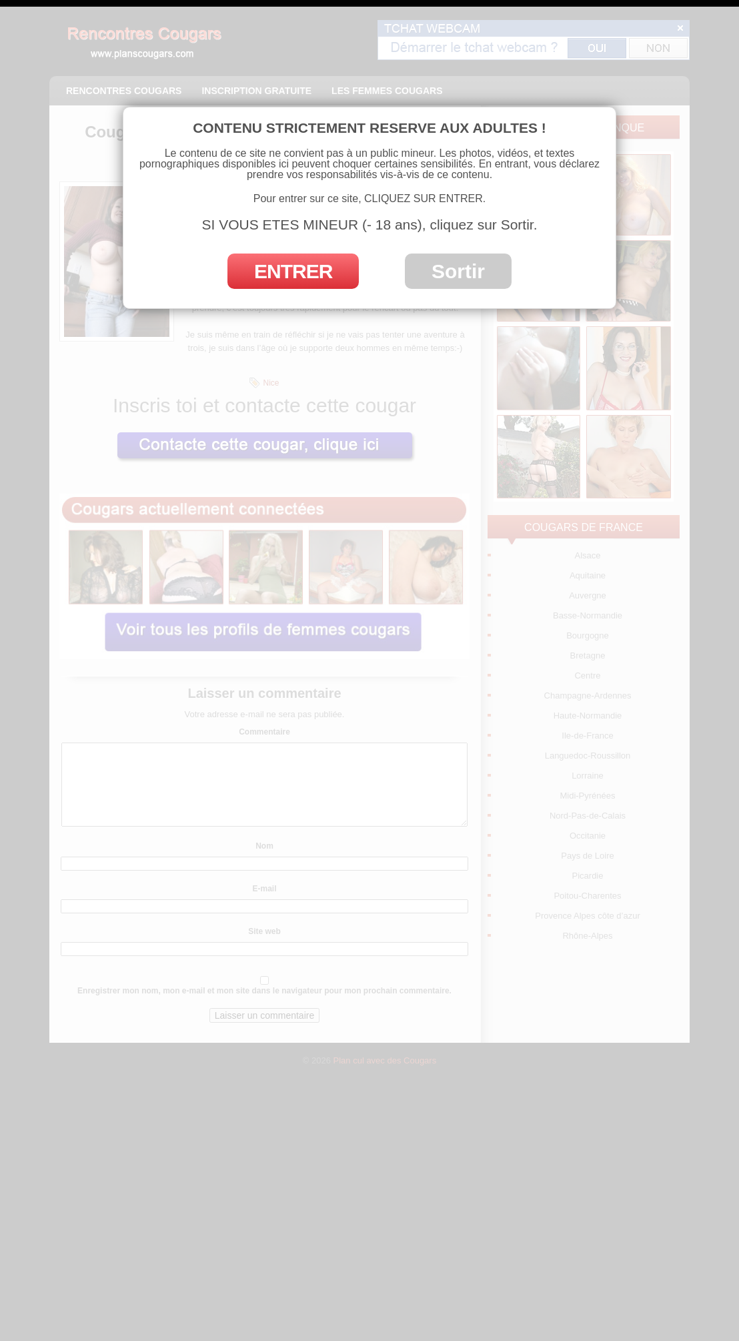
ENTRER (293, 271)
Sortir (458, 271)
